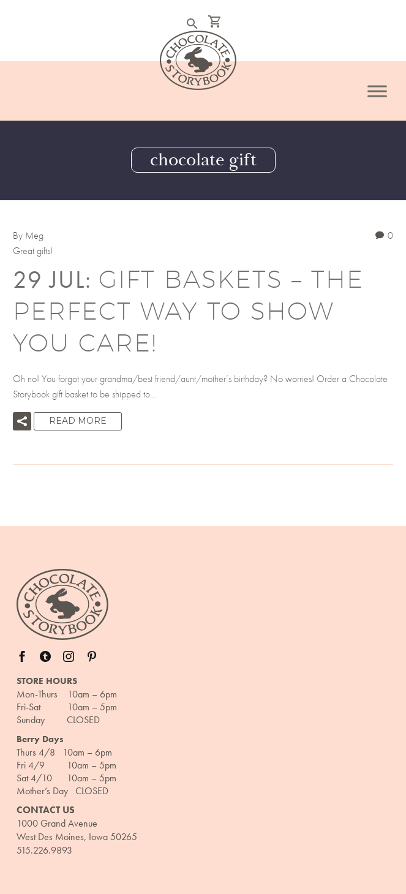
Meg (34, 235)
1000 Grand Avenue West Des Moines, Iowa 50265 (77, 830)
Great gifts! (33, 250)
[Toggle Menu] (377, 91)
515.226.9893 (44, 850)
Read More (78, 420)
